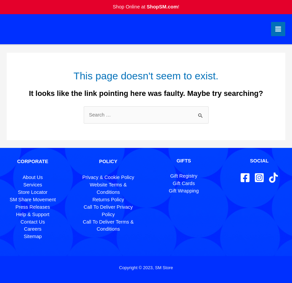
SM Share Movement (32, 199)
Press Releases (33, 207)
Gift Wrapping (184, 191)
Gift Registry (183, 176)
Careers (33, 229)
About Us (33, 177)
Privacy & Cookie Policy (108, 177)
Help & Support (32, 214)
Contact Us (33, 222)
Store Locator (33, 192)
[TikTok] (273, 178)
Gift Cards (184, 183)
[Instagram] (259, 178)
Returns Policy (108, 199)
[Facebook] (245, 178)
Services (32, 184)
